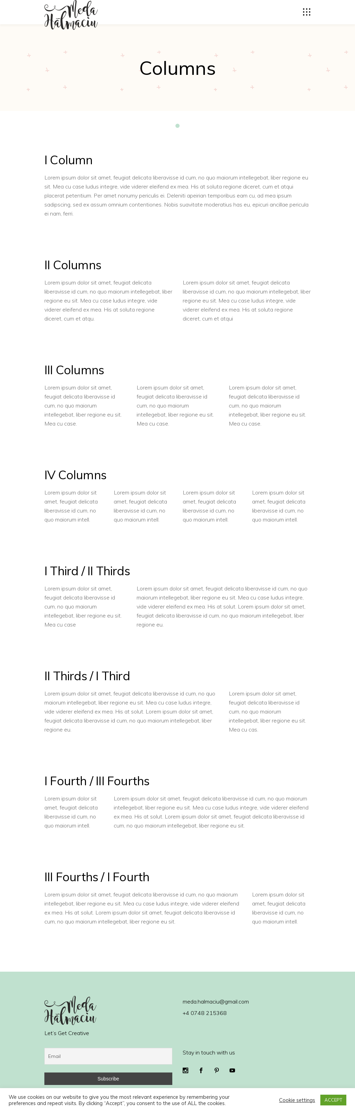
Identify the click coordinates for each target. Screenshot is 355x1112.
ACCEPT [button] (333, 1100)
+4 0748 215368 (205, 1012)
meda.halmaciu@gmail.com (216, 1001)
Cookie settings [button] (297, 1100)
